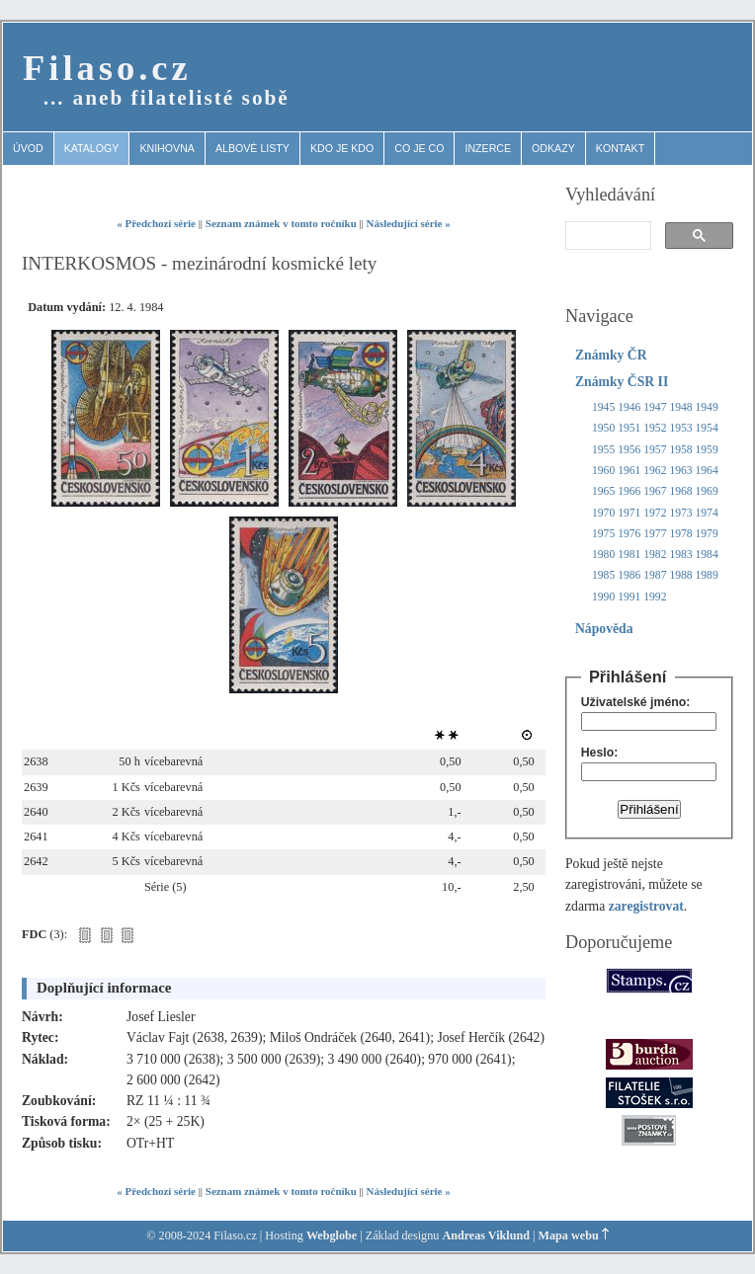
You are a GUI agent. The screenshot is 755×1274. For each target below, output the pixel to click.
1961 (629, 470)
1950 (603, 428)
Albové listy (252, 148)
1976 (629, 533)
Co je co (419, 148)
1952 (654, 428)
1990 (603, 597)
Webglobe (331, 1235)
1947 (654, 407)
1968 (680, 491)
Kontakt (620, 148)
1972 (654, 513)
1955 (603, 449)
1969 (707, 491)
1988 (680, 575)
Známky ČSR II (621, 381)
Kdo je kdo (342, 148)
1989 (707, 575)
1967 (654, 491)
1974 (707, 513)
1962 (654, 470)
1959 (707, 449)
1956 (629, 449)
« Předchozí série (156, 223)
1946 (629, 407)
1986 (629, 575)
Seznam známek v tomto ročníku (281, 223)
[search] (606, 236)
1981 (629, 554)
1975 (603, 533)
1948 (680, 407)
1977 (654, 533)
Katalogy (92, 148)
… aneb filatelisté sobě (166, 98)
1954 (707, 428)
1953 (680, 428)
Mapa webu (569, 1235)
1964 (707, 470)
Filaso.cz (107, 67)
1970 (603, 513)
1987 (654, 575)
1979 (707, 533)
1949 (707, 407)
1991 (629, 597)
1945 (603, 407)
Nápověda (604, 628)
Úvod (28, 148)
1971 (629, 513)
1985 (603, 575)
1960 (603, 470)
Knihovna (167, 148)
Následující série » (409, 223)
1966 (629, 491)
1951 (629, 428)
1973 (680, 513)
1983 (680, 554)
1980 (603, 554)
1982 (654, 554)
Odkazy (553, 148)
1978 (680, 533)
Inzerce (487, 148)
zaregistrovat (646, 906)
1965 (603, 491)
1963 (680, 470)
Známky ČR (611, 355)
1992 (654, 597)
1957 (654, 449)
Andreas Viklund (486, 1235)
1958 (680, 449)
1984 (707, 554)
